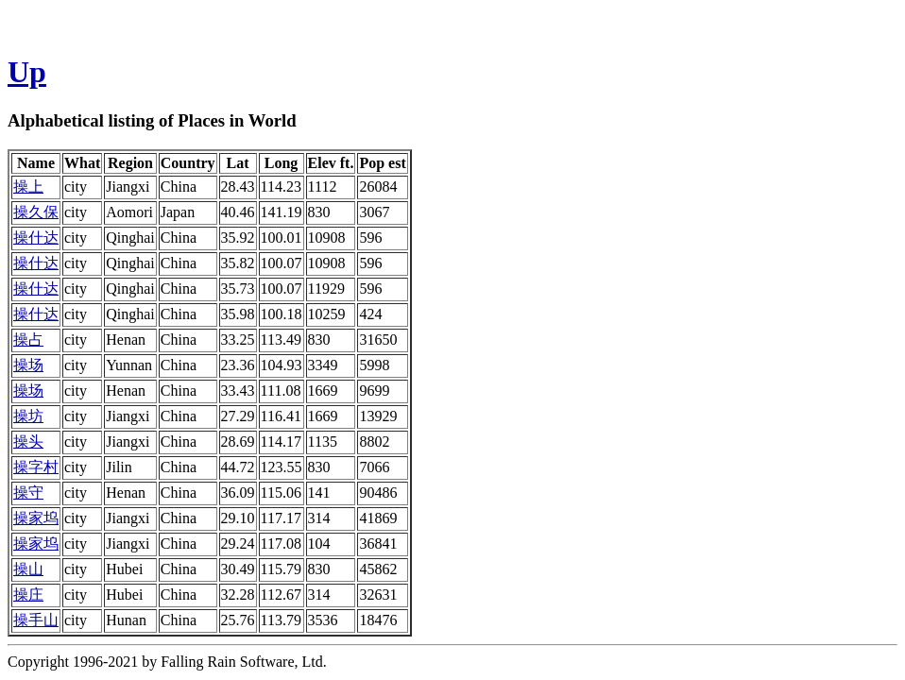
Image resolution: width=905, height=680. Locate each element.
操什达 (36, 238)
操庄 (28, 594)
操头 (28, 442)
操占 (28, 340)
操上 (28, 186)
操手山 (36, 620)
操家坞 (36, 518)
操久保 (36, 212)
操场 (28, 365)
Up (27, 72)
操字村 (36, 467)
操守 (28, 492)
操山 (28, 569)
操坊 (28, 416)
